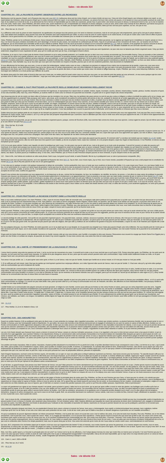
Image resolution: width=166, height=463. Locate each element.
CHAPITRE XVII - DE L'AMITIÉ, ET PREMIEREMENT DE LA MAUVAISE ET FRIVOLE (39, 247)
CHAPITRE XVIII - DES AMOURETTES (18, 318)
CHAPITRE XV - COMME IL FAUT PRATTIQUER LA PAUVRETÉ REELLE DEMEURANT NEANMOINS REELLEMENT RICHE (56, 87)
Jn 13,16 (152, 138)
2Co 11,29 (27, 122)
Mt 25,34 (10, 162)
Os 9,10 (8, 127)
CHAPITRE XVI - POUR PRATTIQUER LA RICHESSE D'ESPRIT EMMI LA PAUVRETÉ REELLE (43, 196)
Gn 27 (156, 176)
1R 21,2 (4, 60)
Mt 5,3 (55, 18)
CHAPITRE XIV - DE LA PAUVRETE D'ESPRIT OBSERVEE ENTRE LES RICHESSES (39, 14)
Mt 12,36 (8, 446)
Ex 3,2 (113, 44)
